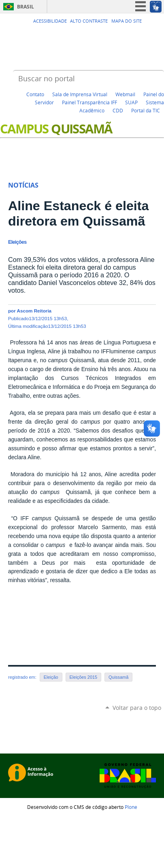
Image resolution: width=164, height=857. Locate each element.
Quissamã (118, 677)
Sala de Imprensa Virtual (79, 94)
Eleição (51, 677)
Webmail (125, 94)
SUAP (131, 102)
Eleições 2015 (84, 677)
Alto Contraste (89, 21)
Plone (131, 807)
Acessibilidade (50, 21)
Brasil (25, 6)
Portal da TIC (145, 110)
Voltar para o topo (137, 707)
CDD (118, 110)
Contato (35, 94)
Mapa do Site (126, 21)
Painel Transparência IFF (89, 102)
